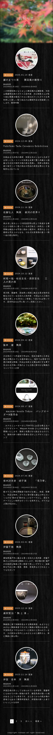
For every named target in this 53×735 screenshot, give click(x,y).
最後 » (38, 721)
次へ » (28, 721)
